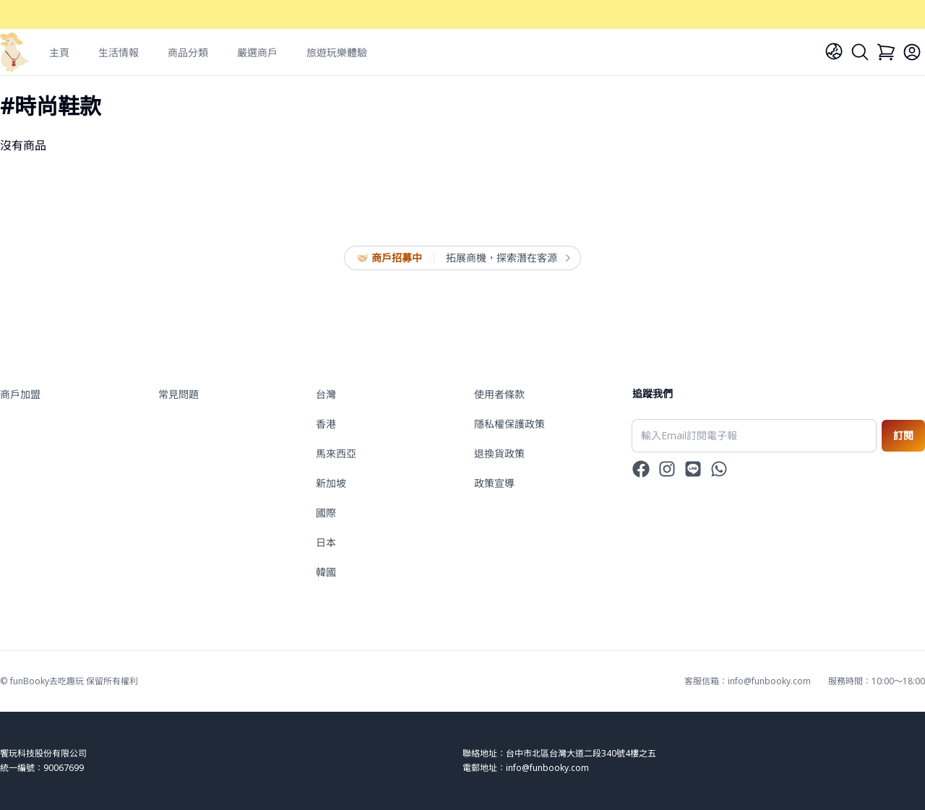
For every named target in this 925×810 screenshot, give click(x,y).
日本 (326, 542)
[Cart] (886, 52)
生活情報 (118, 52)
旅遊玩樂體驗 (336, 52)
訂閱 (903, 435)
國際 (326, 513)
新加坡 (331, 483)
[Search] (860, 52)
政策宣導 (494, 483)
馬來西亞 (336, 453)
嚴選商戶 (257, 52)
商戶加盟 (20, 394)
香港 (326, 424)
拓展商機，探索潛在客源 (507, 258)
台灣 (326, 394)
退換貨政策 (499, 453)
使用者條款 (499, 394)
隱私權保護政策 (509, 424)
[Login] (912, 52)
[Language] (834, 51)
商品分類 (188, 52)
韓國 (326, 572)
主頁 (59, 52)
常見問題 (178, 394)
